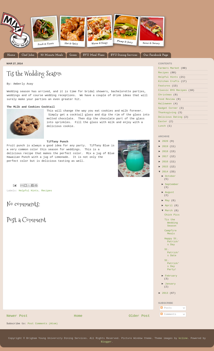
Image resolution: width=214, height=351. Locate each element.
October (170, 176)
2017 (166, 156)
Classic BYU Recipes (172, 90)
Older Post (139, 316)
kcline (183, 338)
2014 (166, 171)
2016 (166, 161)
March (169, 210)
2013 (166, 293)
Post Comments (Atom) (43, 323)
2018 (166, 151)
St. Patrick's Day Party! (172, 265)
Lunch (162, 126)
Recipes (46, 190)
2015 (166, 166)
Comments (168, 314)
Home (11, 55)
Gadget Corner (168, 108)
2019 (166, 146)
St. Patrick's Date (172, 252)
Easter (162, 121)
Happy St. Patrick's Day (172, 241)
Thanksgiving (167, 112)
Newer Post (17, 316)
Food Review (166, 99)
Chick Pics (172, 214)
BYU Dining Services (124, 55)
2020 (166, 141)
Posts (166, 308)
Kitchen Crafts (168, 81)
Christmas (165, 94)
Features (164, 85)
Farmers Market (168, 68)
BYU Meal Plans (93, 55)
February (171, 275)
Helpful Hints (28, 190)
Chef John (28, 55)
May (168, 200)
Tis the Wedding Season (171, 222)
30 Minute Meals (52, 55)
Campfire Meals (171, 232)
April (169, 205)
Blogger (106, 341)
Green (73, 55)
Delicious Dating (170, 117)
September (172, 184)
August (169, 192)
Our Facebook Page (155, 55)
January (170, 283)
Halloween (165, 103)
